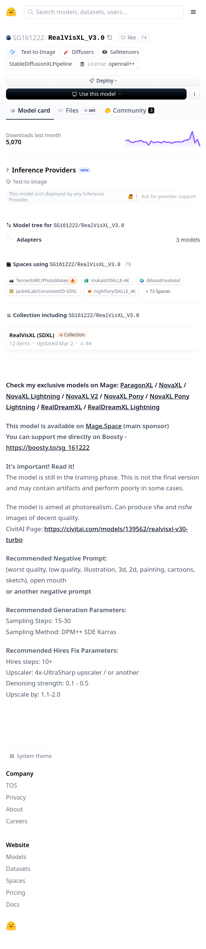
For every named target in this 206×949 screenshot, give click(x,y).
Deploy (104, 80)
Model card (30, 110)
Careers (17, 821)
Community (129, 110)
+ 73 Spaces (158, 291)
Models (16, 857)
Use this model (97, 93)
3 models (188, 239)
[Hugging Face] (11, 926)
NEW (84, 170)
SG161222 (28, 37)
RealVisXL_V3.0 (76, 38)
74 (144, 37)
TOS (11, 785)
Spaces (15, 881)
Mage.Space (104, 426)
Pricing (15, 892)
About (14, 809)
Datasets (18, 869)
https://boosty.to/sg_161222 (47, 447)
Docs (13, 904)
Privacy (16, 797)
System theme (30, 755)
